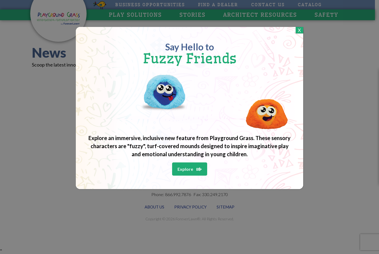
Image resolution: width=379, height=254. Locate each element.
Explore (185, 169)
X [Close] (299, 30)
